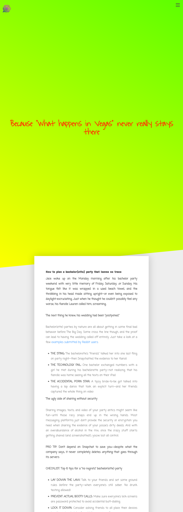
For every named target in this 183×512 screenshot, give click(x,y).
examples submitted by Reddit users (74, 342)
